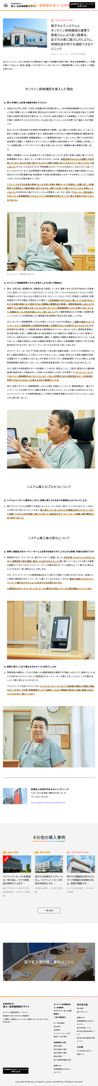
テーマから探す (59, 1023)
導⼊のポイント (82, 1012)
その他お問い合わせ (84, 1051)
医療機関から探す (60, 1042)
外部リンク (57, 1065)
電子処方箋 (82, 1004)
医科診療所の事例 (60, 1049)
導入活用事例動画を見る (62, 1060)
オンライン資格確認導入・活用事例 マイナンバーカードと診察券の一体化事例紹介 (63, 1010)
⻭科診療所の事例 (60, 1053)
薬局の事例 (58, 1056)
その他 (80, 1046)
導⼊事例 (80, 1008)
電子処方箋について (84, 1028)
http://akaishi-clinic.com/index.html (48, 802)
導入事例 (57, 1026)
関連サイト (80, 1054)
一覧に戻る (49, 910)
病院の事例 (58, 1046)
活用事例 (57, 1030)
